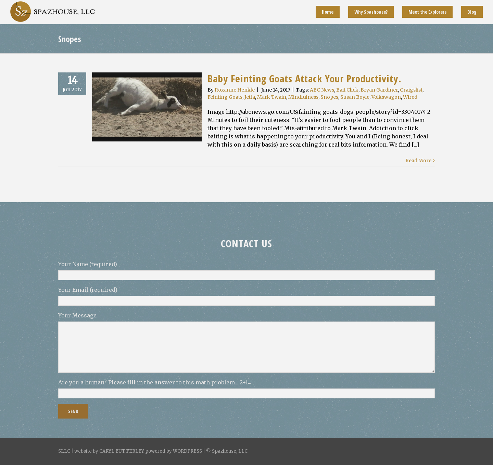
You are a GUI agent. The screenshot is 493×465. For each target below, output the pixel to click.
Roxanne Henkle (235, 90)
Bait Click (347, 90)
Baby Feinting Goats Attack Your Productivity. (304, 78)
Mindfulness (303, 97)
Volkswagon (386, 97)
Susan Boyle (354, 97)
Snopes (329, 97)
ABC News (322, 90)
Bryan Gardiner (379, 90)
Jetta (249, 97)
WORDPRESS (187, 451)
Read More (418, 161)
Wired (410, 97)
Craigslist (411, 90)
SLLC (64, 451)
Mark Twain (271, 97)
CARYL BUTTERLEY (121, 451)
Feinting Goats (224, 97)
